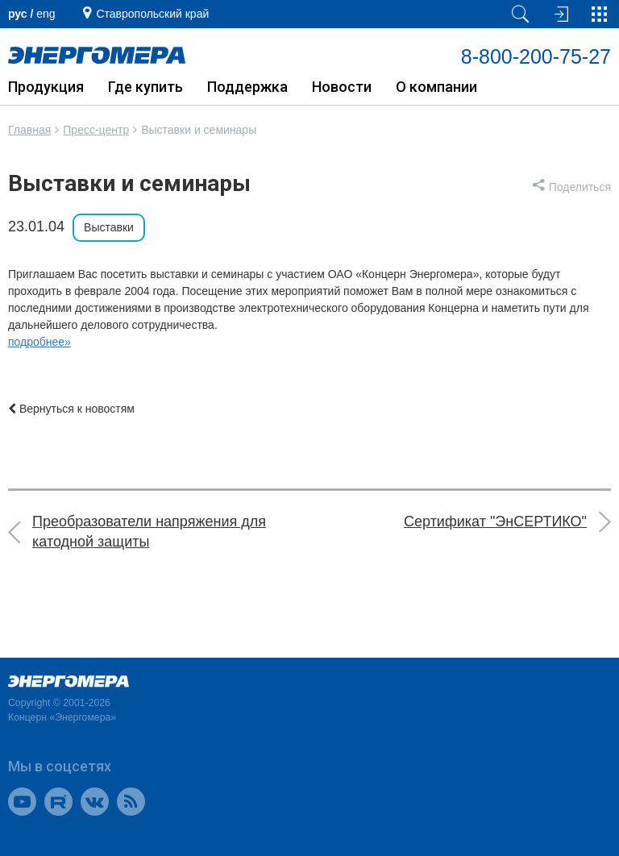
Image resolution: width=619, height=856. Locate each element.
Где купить (145, 86)
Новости (342, 86)
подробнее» (39, 341)
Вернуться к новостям (71, 408)
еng (45, 13)
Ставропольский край (152, 13)
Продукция (46, 86)
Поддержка (247, 86)
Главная (29, 129)
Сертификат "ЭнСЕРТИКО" (495, 521)
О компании (436, 86)
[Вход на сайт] (559, 14)
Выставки (109, 227)
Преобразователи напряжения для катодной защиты (149, 532)
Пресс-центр (96, 129)
